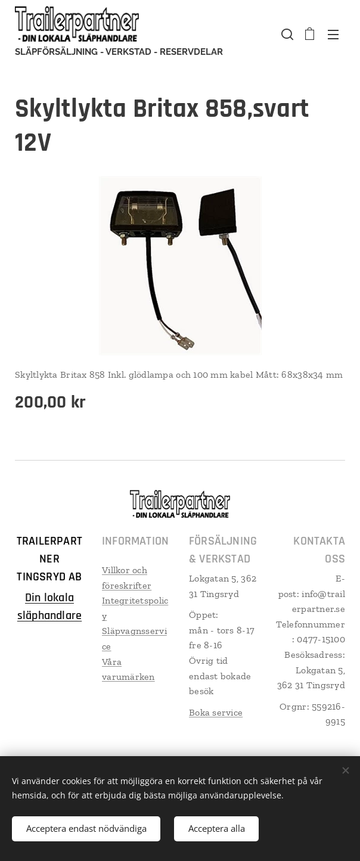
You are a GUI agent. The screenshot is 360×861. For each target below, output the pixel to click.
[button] (286, 34)
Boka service (216, 712)
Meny (333, 34)
